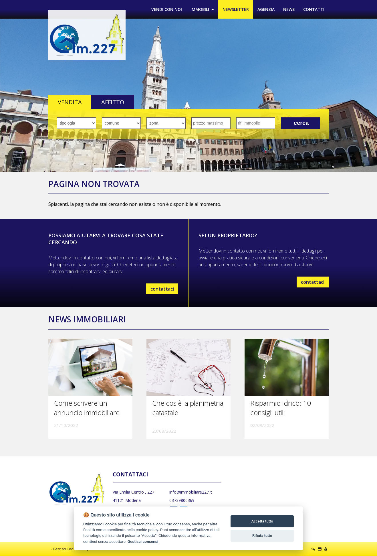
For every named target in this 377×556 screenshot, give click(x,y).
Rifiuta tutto (262, 535)
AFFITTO (112, 102)
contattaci (162, 289)
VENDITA (70, 102)
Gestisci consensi (143, 541)
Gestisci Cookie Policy (70, 549)
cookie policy (147, 529)
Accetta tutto (262, 521)
